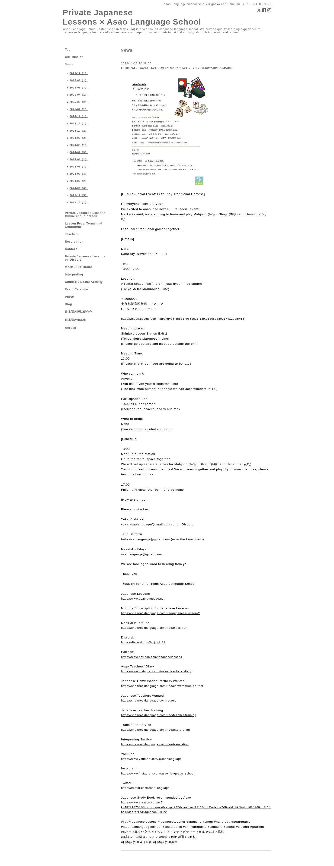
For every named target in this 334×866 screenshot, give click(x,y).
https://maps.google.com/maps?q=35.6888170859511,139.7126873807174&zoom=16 (182, 318)
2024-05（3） (79, 166)
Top (68, 49)
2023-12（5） (79, 195)
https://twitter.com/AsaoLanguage (145, 788)
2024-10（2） (79, 130)
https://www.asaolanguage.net (143, 598)
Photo (69, 296)
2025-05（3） (79, 87)
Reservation (74, 241)
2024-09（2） (79, 137)
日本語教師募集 (75, 320)
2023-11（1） (79, 202)
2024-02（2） (79, 181)
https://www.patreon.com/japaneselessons (151, 657)
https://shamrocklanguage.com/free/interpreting (155, 729)
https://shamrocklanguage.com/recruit (148, 700)
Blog (68, 304)
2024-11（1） (79, 123)
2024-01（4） (79, 188)
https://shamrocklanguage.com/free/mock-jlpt (153, 627)
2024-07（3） (79, 152)
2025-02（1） (79, 109)
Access (70, 327)
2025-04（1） (79, 94)
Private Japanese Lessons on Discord (85, 258)
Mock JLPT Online (79, 267)
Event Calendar (76, 289)
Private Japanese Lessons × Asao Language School (132, 17)
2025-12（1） (79, 73)
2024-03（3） (79, 173)
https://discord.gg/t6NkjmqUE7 (143, 642)
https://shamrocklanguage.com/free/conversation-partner (162, 686)
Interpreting (74, 274)
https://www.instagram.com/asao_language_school (157, 773)
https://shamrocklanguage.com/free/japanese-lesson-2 (160, 613)
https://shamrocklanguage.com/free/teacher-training (158, 715)
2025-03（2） (79, 102)
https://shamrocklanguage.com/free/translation (155, 744)
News (69, 64)
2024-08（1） (79, 145)
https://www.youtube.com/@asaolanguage (151, 759)
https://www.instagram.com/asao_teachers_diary (156, 671)
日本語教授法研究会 (78, 311)
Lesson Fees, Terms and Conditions (83, 225)
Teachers (72, 234)
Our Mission (74, 57)
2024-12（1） (79, 116)
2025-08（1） (79, 80)
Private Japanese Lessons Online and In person (85, 214)
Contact (71, 249)
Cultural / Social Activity (84, 282)
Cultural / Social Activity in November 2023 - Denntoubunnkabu (177, 68)
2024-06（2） (79, 159)
